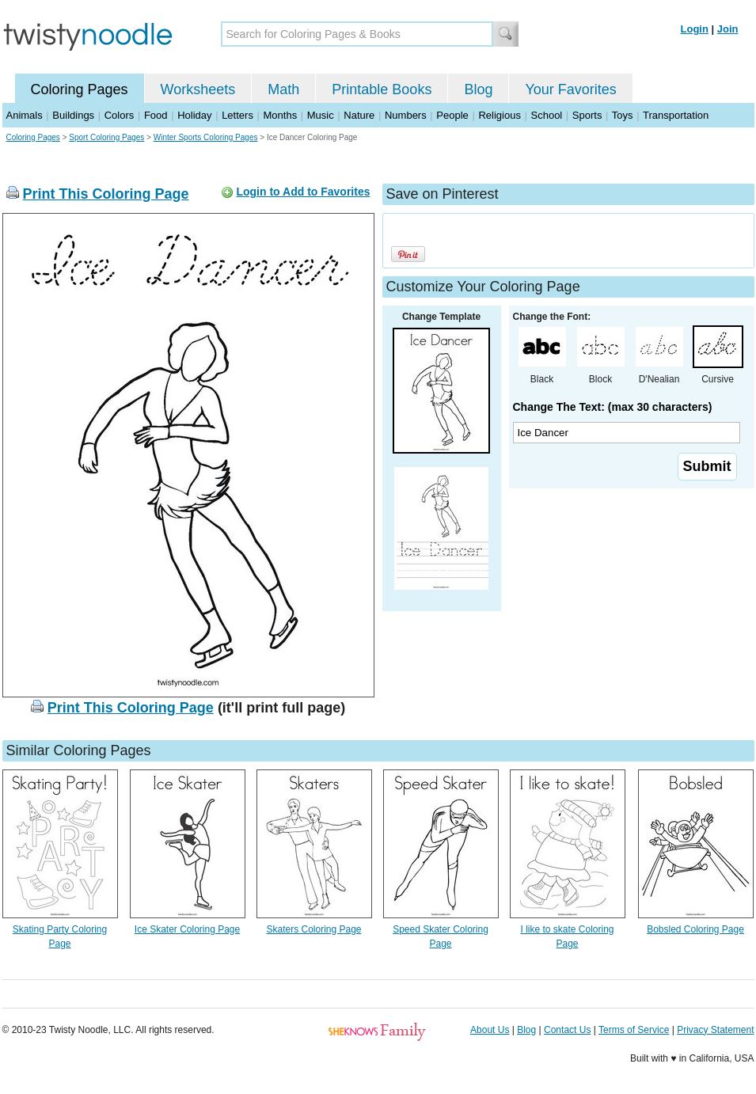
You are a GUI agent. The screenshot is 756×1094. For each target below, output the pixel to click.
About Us (489, 1029)
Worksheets (198, 89)
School (547, 115)
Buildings (73, 115)
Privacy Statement (715, 1029)
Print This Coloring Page (106, 194)
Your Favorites (570, 89)
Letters (237, 115)
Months (281, 115)
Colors (119, 115)
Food (156, 115)
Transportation (676, 115)
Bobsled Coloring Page (695, 929)
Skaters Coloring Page (313, 929)
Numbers (406, 115)
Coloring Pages (79, 89)
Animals (24, 115)
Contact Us (567, 1029)
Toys (622, 115)
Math (283, 89)
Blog (478, 89)
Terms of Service (633, 1029)
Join (728, 29)
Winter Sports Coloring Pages (206, 137)
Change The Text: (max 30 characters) (612, 407)
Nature (359, 115)
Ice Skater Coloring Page (187, 929)
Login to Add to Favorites (303, 191)
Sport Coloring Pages (106, 137)
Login (695, 29)
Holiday (194, 115)
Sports (587, 115)
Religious (499, 115)
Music (320, 115)
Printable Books (381, 89)
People (452, 115)
